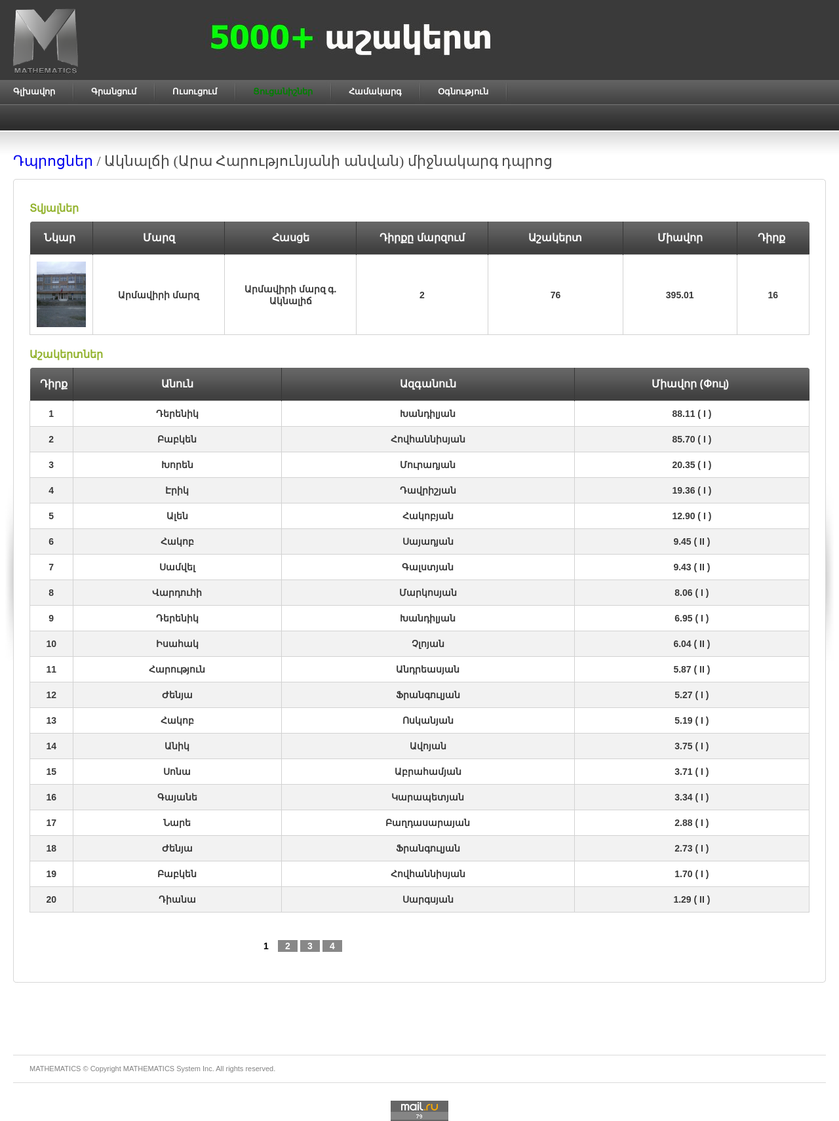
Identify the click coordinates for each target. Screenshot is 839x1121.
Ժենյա (177, 695)
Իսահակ (177, 644)
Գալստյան (428, 567)
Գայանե (177, 797)
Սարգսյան (428, 899)
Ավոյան (428, 746)
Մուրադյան (428, 465)
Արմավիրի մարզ (158, 295)
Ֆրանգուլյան (428, 695)
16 (773, 295)
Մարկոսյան (428, 592)
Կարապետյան (427, 797)
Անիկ (177, 746)
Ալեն (177, 516)
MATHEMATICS (148, 1068)
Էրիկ (177, 490)
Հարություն (177, 669)
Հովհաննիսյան (428, 439)
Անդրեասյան (427, 669)
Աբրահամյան (428, 771)
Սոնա (177, 771)
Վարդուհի (177, 592)
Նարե (177, 822)
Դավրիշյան (428, 490)
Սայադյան (428, 541)
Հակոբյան (428, 516)
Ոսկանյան (428, 720)
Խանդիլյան (428, 413)
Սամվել (177, 567)
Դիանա (177, 899)
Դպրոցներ (53, 161)
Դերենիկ (177, 413)
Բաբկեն (177, 439)
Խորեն (177, 465)
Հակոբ (177, 541)
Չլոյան (428, 644)
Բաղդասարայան (427, 822)
